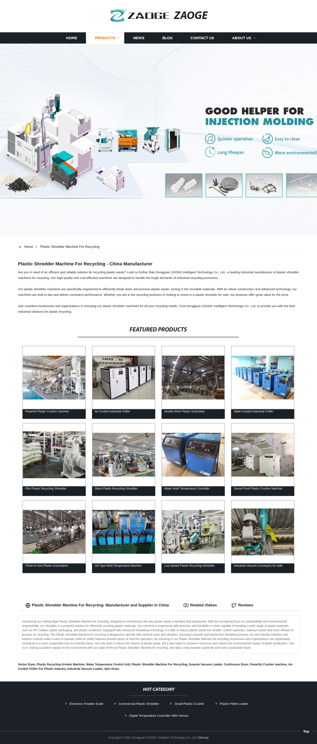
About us (241, 38)
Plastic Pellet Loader (234, 703)
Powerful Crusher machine (268, 664)
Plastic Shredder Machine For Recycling (69, 246)
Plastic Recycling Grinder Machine (61, 664)
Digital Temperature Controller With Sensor (159, 715)
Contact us (202, 38)
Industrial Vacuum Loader (85, 668)
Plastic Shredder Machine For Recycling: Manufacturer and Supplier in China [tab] (97, 605)
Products (105, 38)
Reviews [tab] (242, 605)
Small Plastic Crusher (190, 703)
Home (71, 38)
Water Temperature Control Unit (108, 664)
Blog (167, 38)
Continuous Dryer (236, 664)
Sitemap (203, 737)
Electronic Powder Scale (87, 703)
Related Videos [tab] (200, 605)
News (138, 38)
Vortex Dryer (26, 664)
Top (306, 731)
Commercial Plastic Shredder (139, 703)
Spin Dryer (111, 668)
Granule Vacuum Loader (205, 664)
